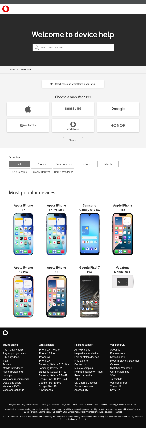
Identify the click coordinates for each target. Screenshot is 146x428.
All (19, 164)
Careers (114, 364)
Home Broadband (63, 171)
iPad (5, 360)
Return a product (83, 375)
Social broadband (84, 386)
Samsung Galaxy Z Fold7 (53, 375)
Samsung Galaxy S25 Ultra (54, 364)
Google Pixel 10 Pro (50, 382)
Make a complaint (84, 368)
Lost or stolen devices (86, 357)
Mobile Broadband (13, 368)
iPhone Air (44, 357)
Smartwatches (64, 164)
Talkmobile (116, 379)
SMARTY (115, 390)
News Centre (117, 357)
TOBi (77, 379)
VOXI (113, 375)
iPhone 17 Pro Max (49, 349)
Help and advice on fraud (88, 371)
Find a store (81, 360)
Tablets (108, 164)
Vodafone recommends (16, 379)
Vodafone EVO (11, 386)
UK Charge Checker (85, 382)
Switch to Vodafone (121, 368)
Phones (41, 164)
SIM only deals (11, 357)
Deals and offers (12, 382)
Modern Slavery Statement (125, 360)
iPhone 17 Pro (47, 353)
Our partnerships (119, 371)
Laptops (85, 164)
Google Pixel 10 (48, 386)
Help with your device (86, 353)
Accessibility (81, 390)
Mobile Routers (41, 171)
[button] (73, 84)
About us (115, 349)
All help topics (82, 349)
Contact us (80, 364)
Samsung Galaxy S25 (51, 368)
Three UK (115, 386)
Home (12, 69)
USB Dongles (19, 171)
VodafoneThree (119, 382)
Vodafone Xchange (13, 390)
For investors (117, 353)
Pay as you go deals (14, 353)
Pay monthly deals (13, 349)
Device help (25, 69)
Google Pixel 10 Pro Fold (53, 379)
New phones (46, 390)
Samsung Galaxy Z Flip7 (52, 371)
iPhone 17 (44, 360)
